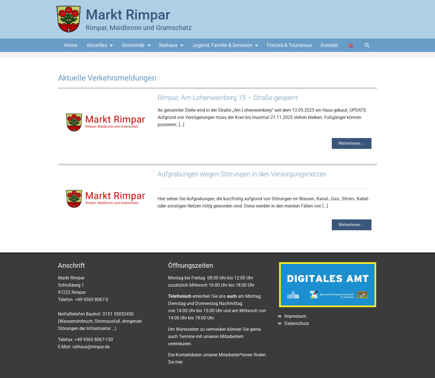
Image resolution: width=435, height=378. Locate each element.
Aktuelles (100, 45)
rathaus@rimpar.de (91, 346)
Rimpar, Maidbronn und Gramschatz (139, 28)
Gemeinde (136, 45)
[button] (367, 45)
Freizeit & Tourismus (289, 45)
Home (71, 45)
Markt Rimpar (128, 15)
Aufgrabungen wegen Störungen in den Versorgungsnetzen (242, 174)
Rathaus (171, 45)
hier (179, 362)
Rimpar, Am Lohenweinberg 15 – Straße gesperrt (228, 98)
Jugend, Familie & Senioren (225, 45)
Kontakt (329, 45)
